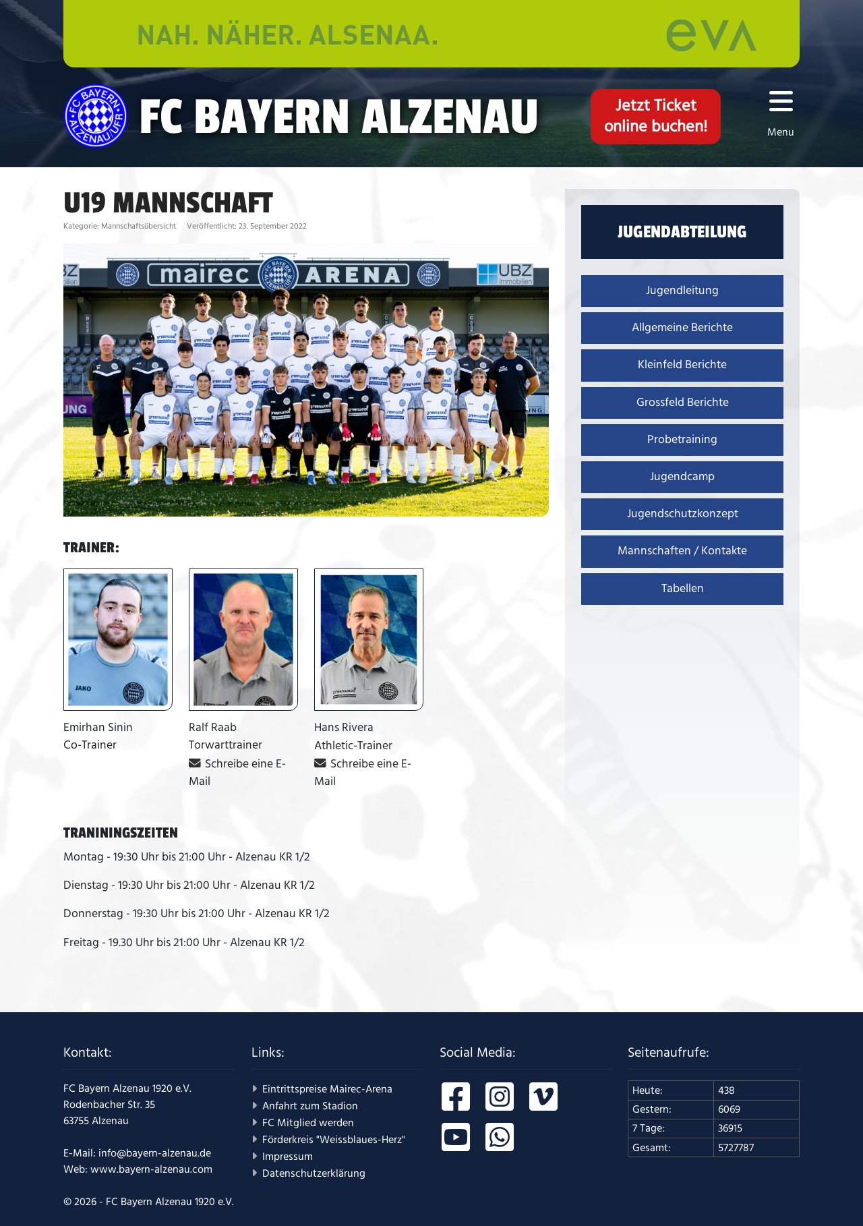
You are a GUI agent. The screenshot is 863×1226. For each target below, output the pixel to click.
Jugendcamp (682, 477)
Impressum (287, 1156)
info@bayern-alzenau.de (154, 1153)
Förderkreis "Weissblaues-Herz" (333, 1139)
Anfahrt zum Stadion (310, 1106)
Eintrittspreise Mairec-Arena (327, 1089)
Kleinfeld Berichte (682, 365)
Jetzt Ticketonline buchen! (655, 116)
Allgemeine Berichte (682, 328)
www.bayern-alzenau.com (151, 1169)
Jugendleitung (682, 291)
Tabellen (682, 589)
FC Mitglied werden (308, 1122)
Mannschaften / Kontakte (682, 551)
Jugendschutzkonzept (682, 514)
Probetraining (682, 440)
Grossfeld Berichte (682, 403)
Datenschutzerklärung (313, 1173)
